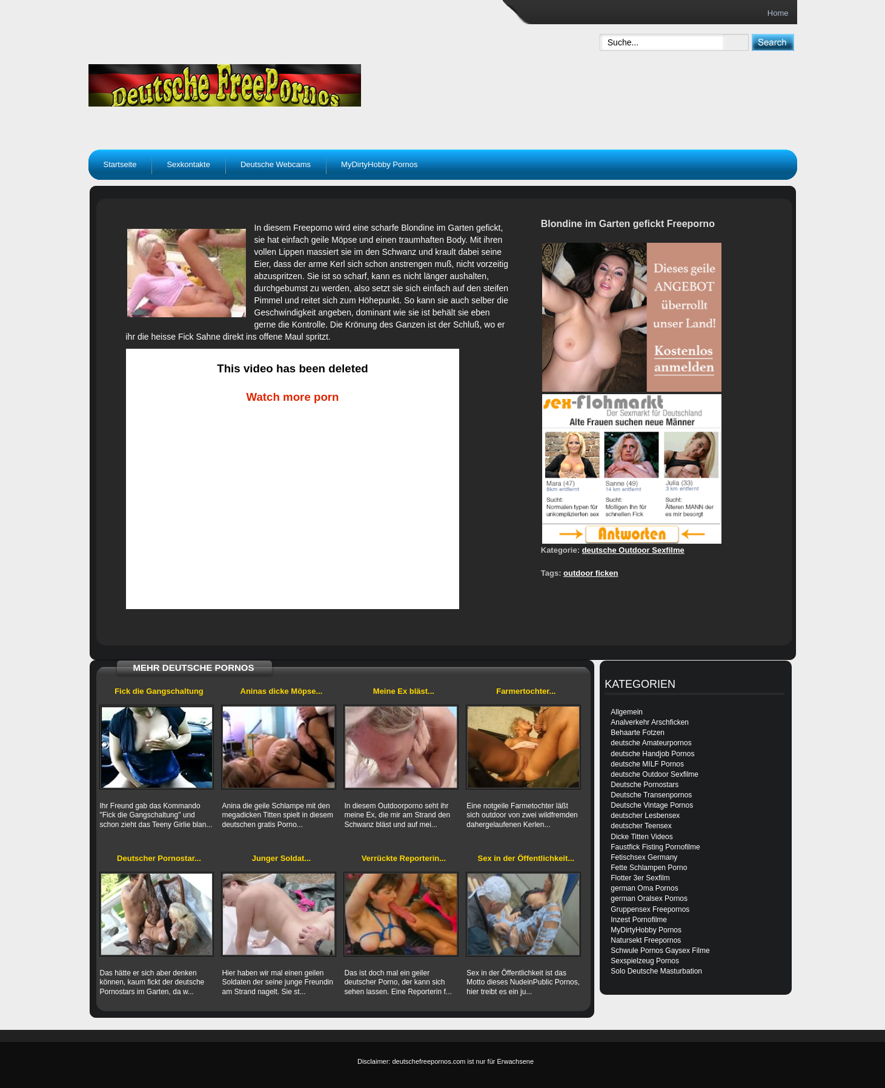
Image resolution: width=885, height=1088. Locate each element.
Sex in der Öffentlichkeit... (526, 858)
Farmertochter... (525, 691)
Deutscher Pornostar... (159, 858)
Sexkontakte (188, 164)
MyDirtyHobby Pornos (379, 164)
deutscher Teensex (641, 826)
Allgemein (627, 712)
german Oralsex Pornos (649, 898)
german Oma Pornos (644, 888)
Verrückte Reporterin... (404, 858)
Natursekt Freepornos (646, 940)
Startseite (120, 164)
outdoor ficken (590, 573)
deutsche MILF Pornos (647, 764)
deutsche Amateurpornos (651, 743)
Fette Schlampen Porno (649, 867)
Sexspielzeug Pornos (645, 961)
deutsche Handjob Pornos (652, 754)
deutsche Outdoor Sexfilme (633, 550)
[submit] (772, 42)
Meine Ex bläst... (403, 691)
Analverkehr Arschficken (650, 722)
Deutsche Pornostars (644, 784)
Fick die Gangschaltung (159, 691)
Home (778, 13)
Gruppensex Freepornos (650, 909)
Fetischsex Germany (644, 857)
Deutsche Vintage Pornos (652, 805)
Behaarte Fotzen (638, 732)
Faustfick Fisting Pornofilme (655, 847)
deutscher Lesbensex (645, 815)
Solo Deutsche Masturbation (656, 971)
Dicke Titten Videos (642, 836)
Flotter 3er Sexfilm (640, 878)
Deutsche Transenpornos (651, 795)
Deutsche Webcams (275, 164)
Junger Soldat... (281, 858)
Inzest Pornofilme (639, 919)
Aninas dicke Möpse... (281, 691)
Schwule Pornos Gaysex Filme (660, 950)
